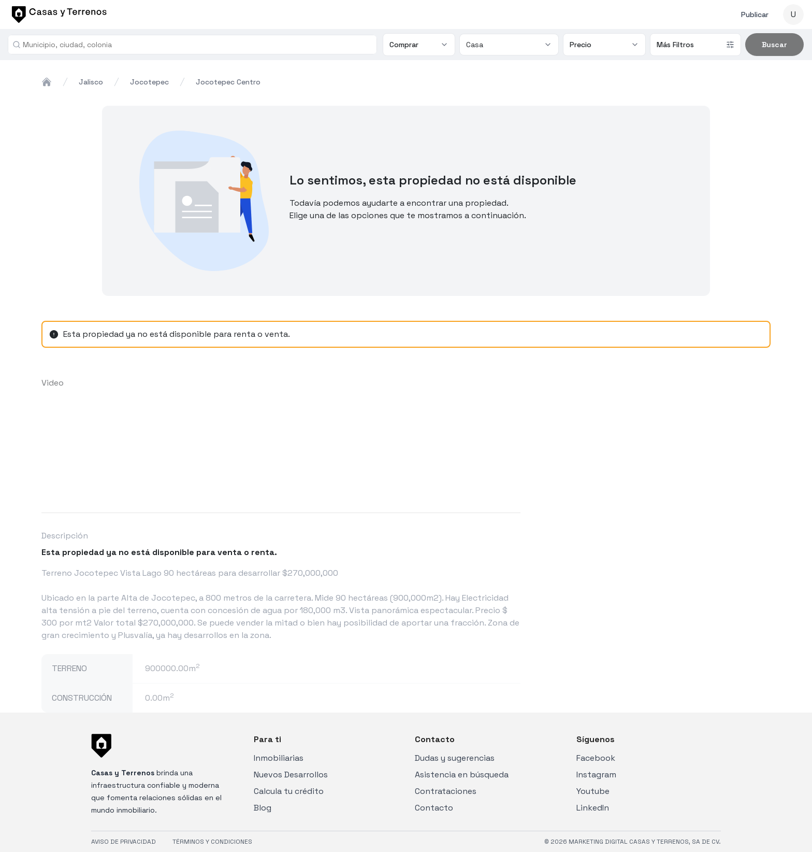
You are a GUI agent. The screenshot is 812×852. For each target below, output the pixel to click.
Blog (262, 807)
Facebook (595, 757)
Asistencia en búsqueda (462, 774)
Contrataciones (445, 791)
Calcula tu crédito (289, 791)
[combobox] (196, 44)
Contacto (434, 807)
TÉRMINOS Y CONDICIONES (212, 841)
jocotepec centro (228, 82)
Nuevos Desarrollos (291, 774)
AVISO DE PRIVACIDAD (123, 841)
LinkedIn (592, 807)
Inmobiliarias (278, 757)
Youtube (593, 791)
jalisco (91, 82)
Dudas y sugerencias (455, 757)
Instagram (596, 774)
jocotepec (149, 82)
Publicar (755, 14)
